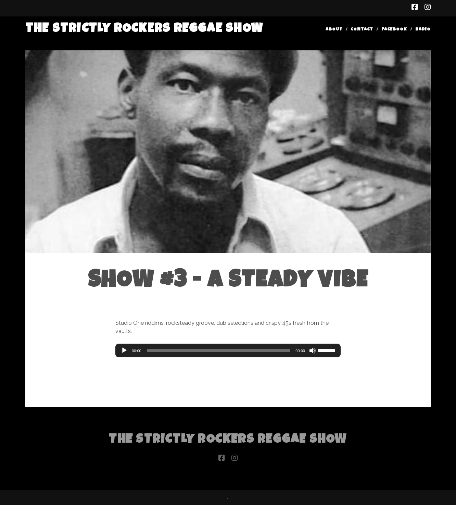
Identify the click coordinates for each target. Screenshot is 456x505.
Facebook (394, 29)
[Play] (124, 350)
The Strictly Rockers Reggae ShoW (144, 29)
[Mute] (312, 350)
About (334, 29)
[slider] (218, 350)
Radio (423, 29)
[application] (228, 350)
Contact (362, 29)
